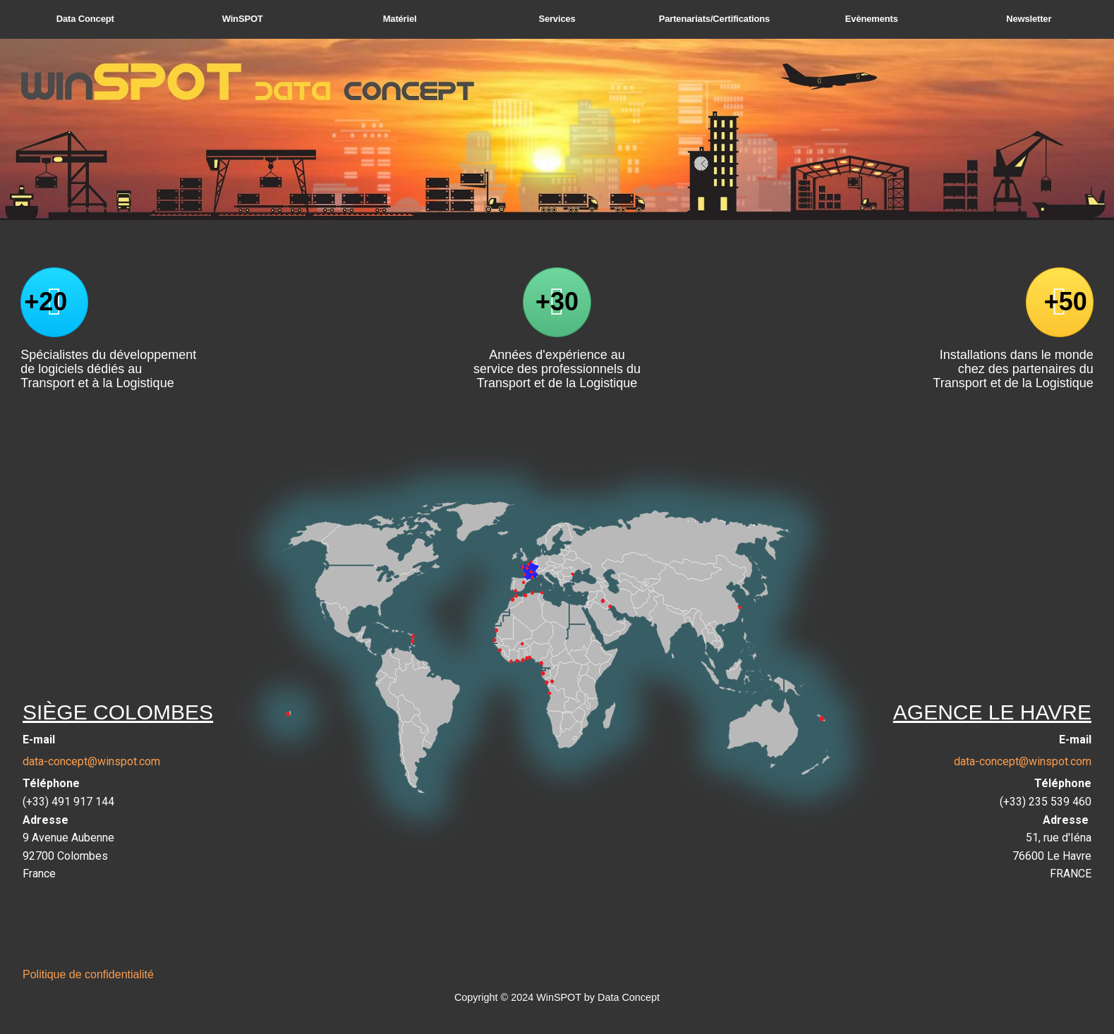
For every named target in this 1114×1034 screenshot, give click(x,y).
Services (556, 18)
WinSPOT (242, 18)
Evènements (871, 18)
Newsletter (1028, 18)
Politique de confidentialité (88, 974)
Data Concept (85, 18)
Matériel (400, 18)
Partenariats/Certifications (714, 18)
